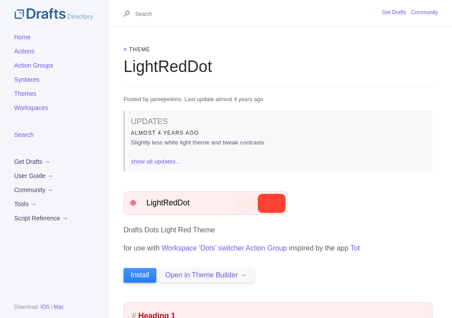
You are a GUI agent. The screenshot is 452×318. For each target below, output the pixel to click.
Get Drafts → (32, 161)
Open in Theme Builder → (206, 275)
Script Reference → (41, 218)
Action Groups (33, 65)
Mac (59, 307)
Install (140, 275)
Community (424, 12)
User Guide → (33, 175)
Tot (355, 248)
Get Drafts (394, 12)
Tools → (25, 204)
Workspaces (31, 107)
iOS (45, 307)
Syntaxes (27, 79)
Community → (33, 189)
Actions (24, 51)
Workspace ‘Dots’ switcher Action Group (224, 248)
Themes (25, 93)
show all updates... (156, 161)
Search (24, 134)
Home (22, 37)
